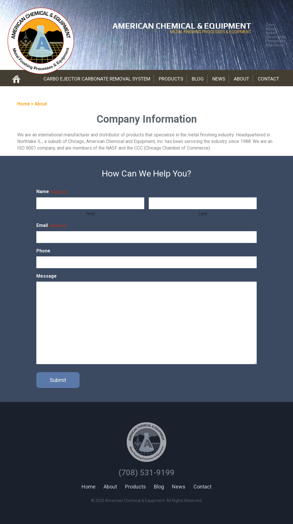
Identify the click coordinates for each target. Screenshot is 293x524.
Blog (198, 79)
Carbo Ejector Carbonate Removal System (96, 79)
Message (46, 276)
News (218, 79)
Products (171, 79)
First (90, 213)
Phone (43, 251)
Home (89, 487)
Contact (268, 79)
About (241, 79)
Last (203, 213)
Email (51, 225)
